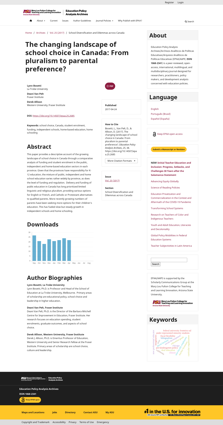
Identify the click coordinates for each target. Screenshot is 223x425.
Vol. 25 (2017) (57, 32)
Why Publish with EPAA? (130, 20)
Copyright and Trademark (35, 422)
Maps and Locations (33, 412)
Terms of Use (87, 422)
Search (189, 21)
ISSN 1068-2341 (27, 393)
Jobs (54, 412)
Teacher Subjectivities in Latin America (171, 245)
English (155, 109)
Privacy (72, 422)
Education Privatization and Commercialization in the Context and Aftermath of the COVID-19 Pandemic (171, 198)
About (40, 20)
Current (53, 20)
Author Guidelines (82, 20)
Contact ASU (90, 412)
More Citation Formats (120, 160)
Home (28, 32)
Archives (40, 32)
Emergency (103, 422)
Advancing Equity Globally (165, 181)
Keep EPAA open (30, 400)
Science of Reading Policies (165, 187)
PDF (111, 86)
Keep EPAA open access (167, 134)
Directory (70, 412)
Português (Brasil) (161, 114)
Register (169, 2)
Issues (65, 20)
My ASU (110, 412)
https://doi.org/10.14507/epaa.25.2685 (54, 115)
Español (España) (160, 118)
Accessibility (59, 422)
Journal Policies (104, 20)
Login (181, 2)
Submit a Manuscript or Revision (169, 149)
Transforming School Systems (167, 208)
